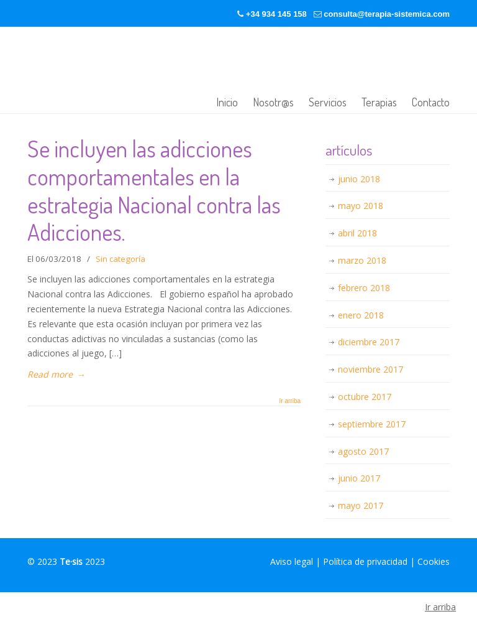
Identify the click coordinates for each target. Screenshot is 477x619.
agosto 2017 (363, 451)
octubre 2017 (364, 397)
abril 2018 (357, 233)
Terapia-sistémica (164, 71)
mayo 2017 (360, 505)
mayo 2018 (360, 206)
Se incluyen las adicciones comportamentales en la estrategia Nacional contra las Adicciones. (154, 190)
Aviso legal (291, 561)
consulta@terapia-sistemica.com (387, 14)
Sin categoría (120, 258)
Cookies (433, 561)
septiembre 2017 (372, 424)
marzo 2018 (362, 260)
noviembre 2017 (370, 369)
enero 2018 (361, 315)
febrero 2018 (364, 288)
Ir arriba (290, 401)
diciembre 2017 (368, 342)
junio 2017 (359, 478)
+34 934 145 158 (276, 14)
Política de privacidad (365, 561)
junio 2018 (359, 179)
